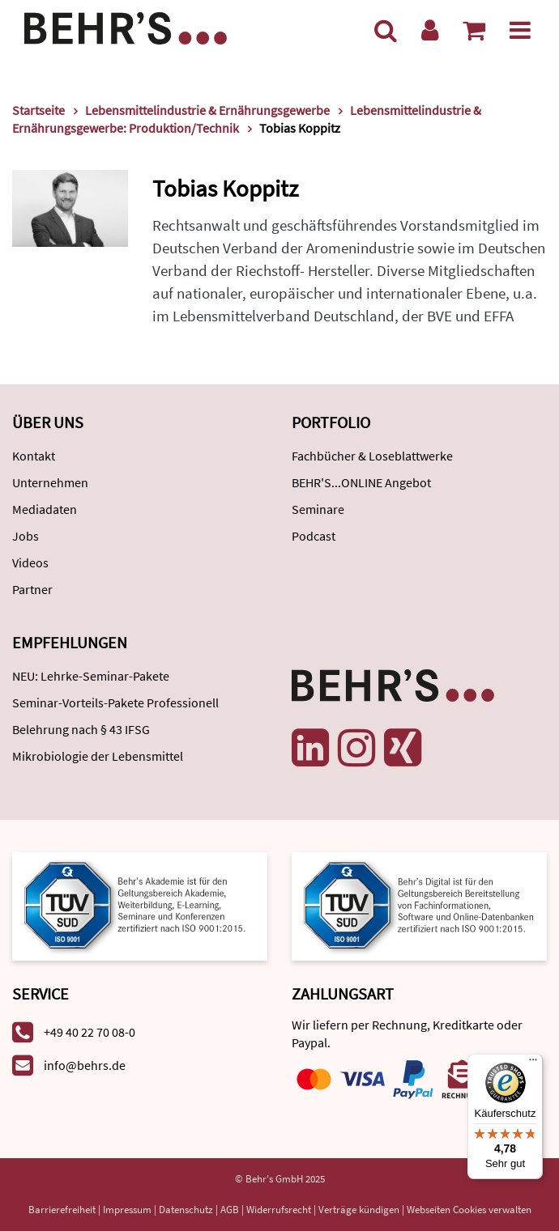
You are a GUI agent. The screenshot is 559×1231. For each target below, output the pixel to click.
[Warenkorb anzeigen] (474, 30)
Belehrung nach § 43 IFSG (81, 729)
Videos (30, 562)
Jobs (25, 536)
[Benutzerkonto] (429, 30)
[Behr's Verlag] (125, 26)
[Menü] (520, 30)
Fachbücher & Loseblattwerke (372, 456)
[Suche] (385, 30)
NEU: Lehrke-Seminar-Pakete (90, 676)
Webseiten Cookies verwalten (469, 1209)
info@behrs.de (85, 1065)
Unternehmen (50, 482)
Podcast (313, 536)
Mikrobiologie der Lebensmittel (97, 756)
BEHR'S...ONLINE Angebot (361, 482)
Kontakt (33, 456)
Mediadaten (44, 509)
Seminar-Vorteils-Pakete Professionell (115, 702)
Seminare (318, 509)
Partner (32, 589)
